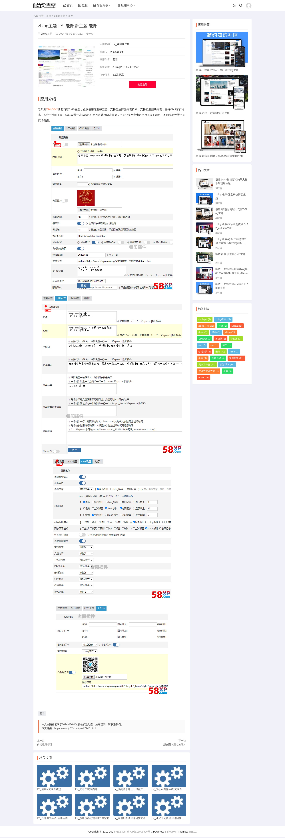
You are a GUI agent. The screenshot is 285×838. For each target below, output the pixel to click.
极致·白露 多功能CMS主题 (230, 254)
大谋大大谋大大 (208, 371)
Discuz (236, 325)
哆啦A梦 (204, 351)
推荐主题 (142, 84)
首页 (68, 5)
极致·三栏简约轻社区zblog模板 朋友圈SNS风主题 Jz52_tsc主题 (231, 273)
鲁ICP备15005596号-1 (139, 832)
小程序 (235, 338)
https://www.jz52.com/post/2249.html (75, 728)
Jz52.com (120, 832)
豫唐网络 (236, 358)
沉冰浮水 (227, 364)
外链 (222, 325)
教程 (83, 5)
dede (202, 332)
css (202, 345)
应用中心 (125, 5)
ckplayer (204, 319)
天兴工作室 (206, 364)
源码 (216, 332)
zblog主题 (59, 15)
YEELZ (192, 832)
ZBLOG (51, 109)
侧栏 (226, 345)
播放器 (220, 338)
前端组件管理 (44, 744)
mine (234, 351)
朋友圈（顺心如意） (174, 744)
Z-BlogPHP (171, 832)
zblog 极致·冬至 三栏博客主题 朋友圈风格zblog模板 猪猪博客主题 (230, 243)
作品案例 (100, 5)
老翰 (202, 358)
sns (214, 345)
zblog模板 (223, 319)
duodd (203, 377)
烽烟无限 (218, 358)
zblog (230, 332)
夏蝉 (227, 371)
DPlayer (204, 338)
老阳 (42, 713)
